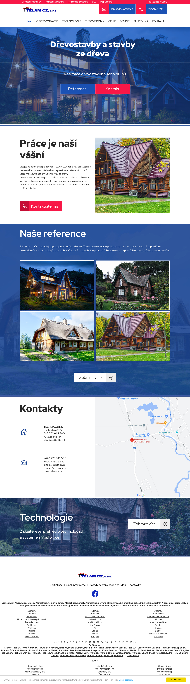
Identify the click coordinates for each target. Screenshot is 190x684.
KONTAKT (158, 21)
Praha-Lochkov (66, 650)
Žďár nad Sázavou (19, 650)
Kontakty (135, 585)
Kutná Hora (172, 653)
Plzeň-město (90, 648)
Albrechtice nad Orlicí (95, 616)
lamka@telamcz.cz (54, 464)
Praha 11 (108, 655)
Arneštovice (95, 625)
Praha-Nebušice (157, 653)
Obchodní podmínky (31, 2)
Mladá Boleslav (110, 650)
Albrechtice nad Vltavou (158, 616)
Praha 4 (16, 648)
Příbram (5, 650)
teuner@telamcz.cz (55, 468)
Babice (158, 628)
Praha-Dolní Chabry (108, 648)
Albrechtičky (95, 619)
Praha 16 (36, 653)
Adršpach (95, 614)
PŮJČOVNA (141, 21)
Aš (95, 628)
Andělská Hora (32, 622)
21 (131, 642)
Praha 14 (72, 648)
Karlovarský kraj (35, 666)
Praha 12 (136, 653)
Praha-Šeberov (82, 650)
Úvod (29, 21)
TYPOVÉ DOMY (94, 21)
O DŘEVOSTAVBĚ (47, 21)
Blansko (160, 650)
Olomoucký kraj (164, 672)
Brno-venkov (144, 648)
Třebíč (54, 650)
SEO (94, 2)
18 (118, 642)
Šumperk (183, 653)
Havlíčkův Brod (138, 650)
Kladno (8, 648)
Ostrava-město (123, 653)
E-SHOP (125, 21)
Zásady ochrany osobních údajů (108, 585)
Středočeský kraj (104, 666)
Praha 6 (151, 650)
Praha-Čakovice (29, 648)
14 (102, 642)
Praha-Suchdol (106, 653)
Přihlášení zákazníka (54, 2)
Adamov (95, 611)
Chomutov (124, 650)
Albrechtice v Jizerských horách (31, 619)
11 (90, 642)
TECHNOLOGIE (71, 21)
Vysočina (35, 674)
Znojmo (169, 650)
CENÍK (112, 21)
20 (127, 642)
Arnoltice (32, 628)
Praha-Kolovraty (95, 655)
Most (80, 648)
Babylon (95, 636)
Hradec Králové (49, 653)
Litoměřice (44, 650)
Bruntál (70, 653)
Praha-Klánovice (22, 653)
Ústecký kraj (104, 674)
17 (114, 642)
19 (122, 642)
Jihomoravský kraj (35, 669)
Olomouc (118, 655)
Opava (145, 653)
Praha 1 (62, 653)
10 (86, 642)
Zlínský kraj (164, 674)
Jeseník (123, 648)
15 (106, 642)
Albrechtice (158, 614)
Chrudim (156, 648)
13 (98, 642)
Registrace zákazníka (78, 2)
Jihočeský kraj (164, 666)
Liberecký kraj (104, 672)
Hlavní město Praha (48, 648)
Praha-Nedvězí (67, 655)
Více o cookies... (126, 680)
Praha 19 (94, 653)
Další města (133, 655)
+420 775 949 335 (55, 458)
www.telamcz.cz (53, 471)
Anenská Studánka (158, 622)
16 (110, 642)
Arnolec (158, 625)
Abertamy (31, 611)
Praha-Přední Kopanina (173, 648)
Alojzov (158, 619)
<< (55, 642)
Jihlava (54, 655)
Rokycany (96, 650)
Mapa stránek (106, 2)
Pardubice (80, 655)
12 (94, 642)
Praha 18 (33, 650)
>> (134, 642)
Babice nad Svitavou (158, 634)
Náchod (63, 648)
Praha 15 (132, 648)
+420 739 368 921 (54, 461)
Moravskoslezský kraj (35, 672)
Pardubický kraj (164, 669)
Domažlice (179, 650)
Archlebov (31, 625)
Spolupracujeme (76, 585)
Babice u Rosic (32, 636)
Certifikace (56, 585)
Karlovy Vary (82, 653)
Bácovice (158, 636)
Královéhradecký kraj (104, 669)
